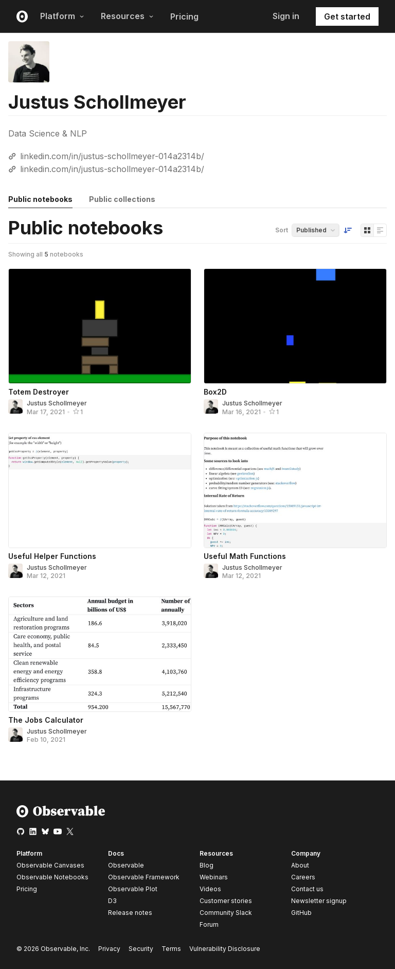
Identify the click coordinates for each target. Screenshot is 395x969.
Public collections (122, 199)
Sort (281, 230)
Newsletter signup (319, 901)
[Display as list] (380, 230)
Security (141, 949)
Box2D (215, 391)
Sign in (286, 16)
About (300, 865)
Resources (127, 16)
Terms (171, 949)
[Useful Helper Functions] (99, 490)
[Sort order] (347, 230)
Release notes (130, 912)
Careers (303, 877)
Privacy (109, 949)
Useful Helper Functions (52, 556)
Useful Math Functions (245, 556)
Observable (126, 865)
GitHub (301, 912)
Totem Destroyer (38, 391)
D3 (112, 901)
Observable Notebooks (52, 877)
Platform (62, 16)
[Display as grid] (367, 230)
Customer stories (226, 901)
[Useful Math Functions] (295, 490)
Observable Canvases (50, 865)
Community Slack (226, 912)
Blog (206, 865)
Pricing (184, 16)
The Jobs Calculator (45, 720)
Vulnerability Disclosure (224, 949)
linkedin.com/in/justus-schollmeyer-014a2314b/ (112, 156)
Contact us (307, 889)
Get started (347, 16)
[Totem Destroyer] (99, 326)
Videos (210, 889)
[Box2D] (295, 326)
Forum (209, 924)
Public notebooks (40, 199)
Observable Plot (132, 889)
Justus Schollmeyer (57, 403)
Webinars (214, 877)
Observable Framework (143, 877)
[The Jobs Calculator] (99, 654)
